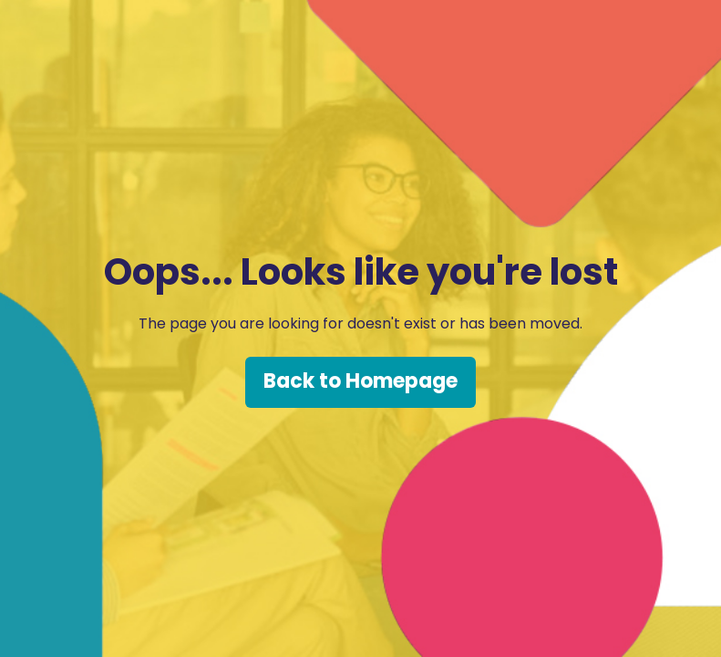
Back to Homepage (360, 381)
